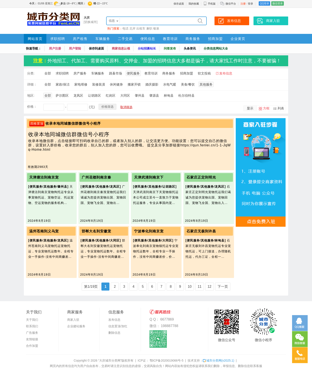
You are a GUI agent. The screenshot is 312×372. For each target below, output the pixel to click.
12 (209, 286)
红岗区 (110, 95)
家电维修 (80, 84)
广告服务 (32, 332)
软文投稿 (204, 73)
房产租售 (80, 39)
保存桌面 (179, 3)
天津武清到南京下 (149, 177)
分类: (30, 73)
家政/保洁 (63, 84)
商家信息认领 (121, 48)
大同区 (125, 95)
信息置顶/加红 (117, 326)
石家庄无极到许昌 (201, 231)
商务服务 (192, 39)
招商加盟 (215, 39)
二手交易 (125, 39)
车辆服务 (102, 39)
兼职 (149, 28)
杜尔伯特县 (186, 95)
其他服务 (206, 84)
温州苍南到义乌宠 (44, 231)
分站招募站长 (147, 48)
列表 (281, 108)
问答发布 (170, 48)
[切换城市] (91, 22)
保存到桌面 (96, 48)
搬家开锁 (134, 84)
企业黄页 (238, 39)
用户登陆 (75, 48)
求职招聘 (57, 39)
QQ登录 (264, 3)
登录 (250, 3)
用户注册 (55, 48)
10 (190, 286)
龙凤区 (78, 95)
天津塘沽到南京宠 (44, 177)
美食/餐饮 (188, 84)
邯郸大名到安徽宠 (96, 231)
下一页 (223, 286)
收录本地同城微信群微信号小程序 (73, 123)
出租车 (140, 28)
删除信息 (114, 332)
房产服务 (79, 73)
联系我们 (32, 326)
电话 (125, 28)
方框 (266, 108)
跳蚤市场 (115, 73)
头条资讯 (190, 48)
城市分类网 (218, 360)
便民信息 (147, 39)
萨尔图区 (62, 95)
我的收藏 (193, 3)
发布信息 (225, 73)
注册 (243, 3)
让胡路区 (94, 95)
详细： (32, 84)
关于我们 (32, 319)
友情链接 (32, 339)
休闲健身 (116, 84)
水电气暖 (169, 84)
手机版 (209, 3)
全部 (47, 73)
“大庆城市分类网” (109, 360)
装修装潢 (98, 84)
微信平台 (231, 3)
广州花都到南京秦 (96, 177)
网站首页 (35, 39)
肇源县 (154, 95)
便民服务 (133, 73)
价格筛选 (107, 106)
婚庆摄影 (151, 84)
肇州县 (140, 95)
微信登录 (277, 3)
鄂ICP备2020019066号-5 (166, 360)
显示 (250, 108)
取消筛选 (126, 107)
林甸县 (169, 95)
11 (200, 286)
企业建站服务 (76, 326)
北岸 (132, 28)
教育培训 (170, 39)
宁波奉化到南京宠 (149, 231)
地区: (30, 95)
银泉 (156, 28)
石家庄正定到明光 (201, 177)
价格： (32, 106)
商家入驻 (73, 319)
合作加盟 (32, 345)
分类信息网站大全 (216, 48)
